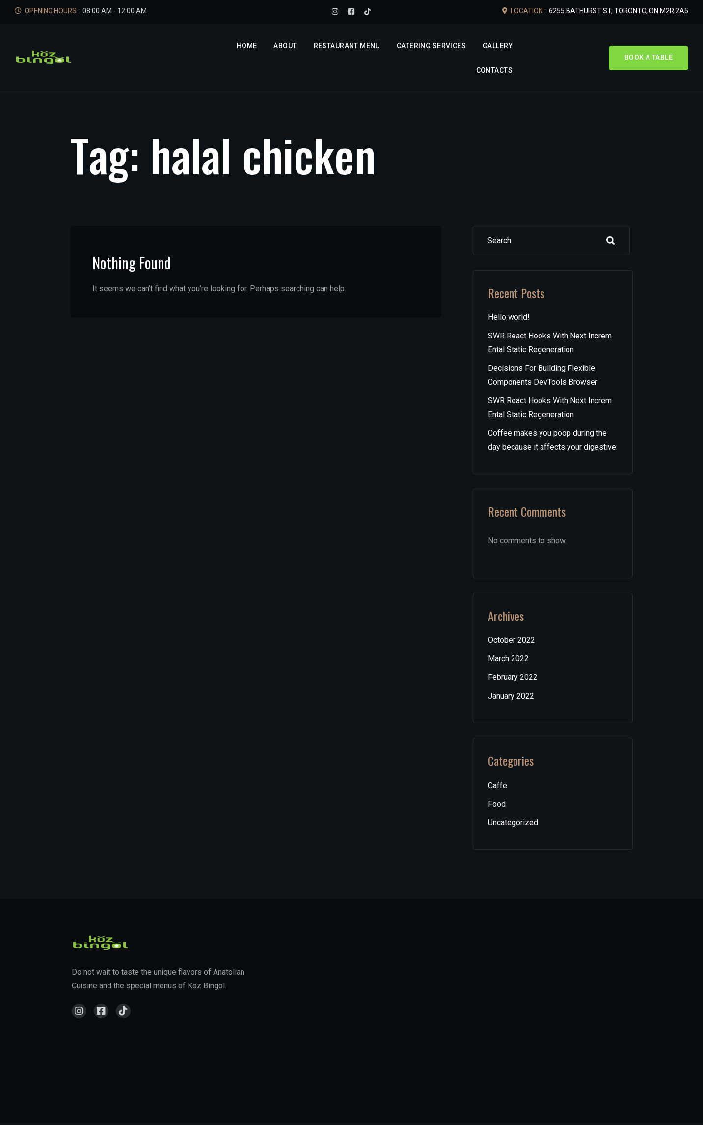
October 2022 (511, 640)
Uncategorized (513, 822)
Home (247, 46)
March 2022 (508, 658)
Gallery (498, 46)
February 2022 (513, 677)
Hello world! (509, 317)
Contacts (494, 70)
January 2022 (511, 696)
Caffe (497, 785)
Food (497, 804)
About (285, 46)
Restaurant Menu (347, 46)
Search (610, 240)
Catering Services (431, 46)
